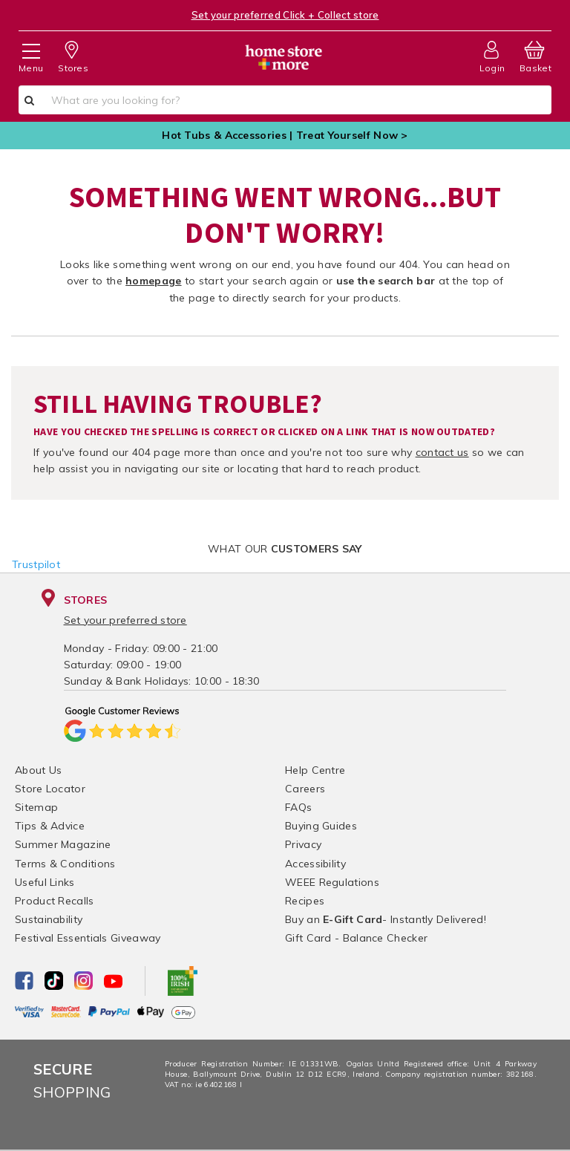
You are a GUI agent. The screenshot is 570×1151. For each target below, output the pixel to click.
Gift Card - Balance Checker (356, 938)
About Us (38, 770)
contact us (442, 452)
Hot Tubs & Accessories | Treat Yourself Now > (285, 135)
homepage (153, 280)
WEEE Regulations (332, 882)
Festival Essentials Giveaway (87, 938)
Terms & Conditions (65, 863)
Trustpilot (36, 564)
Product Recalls (54, 900)
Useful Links (45, 882)
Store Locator (50, 788)
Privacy (303, 844)
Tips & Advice (50, 825)
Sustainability (48, 919)
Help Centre (315, 770)
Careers (305, 788)
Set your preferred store (125, 620)
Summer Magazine (63, 844)
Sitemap (36, 807)
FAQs (298, 807)
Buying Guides (321, 825)
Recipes (304, 900)
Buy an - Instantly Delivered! (385, 919)
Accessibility (315, 863)
